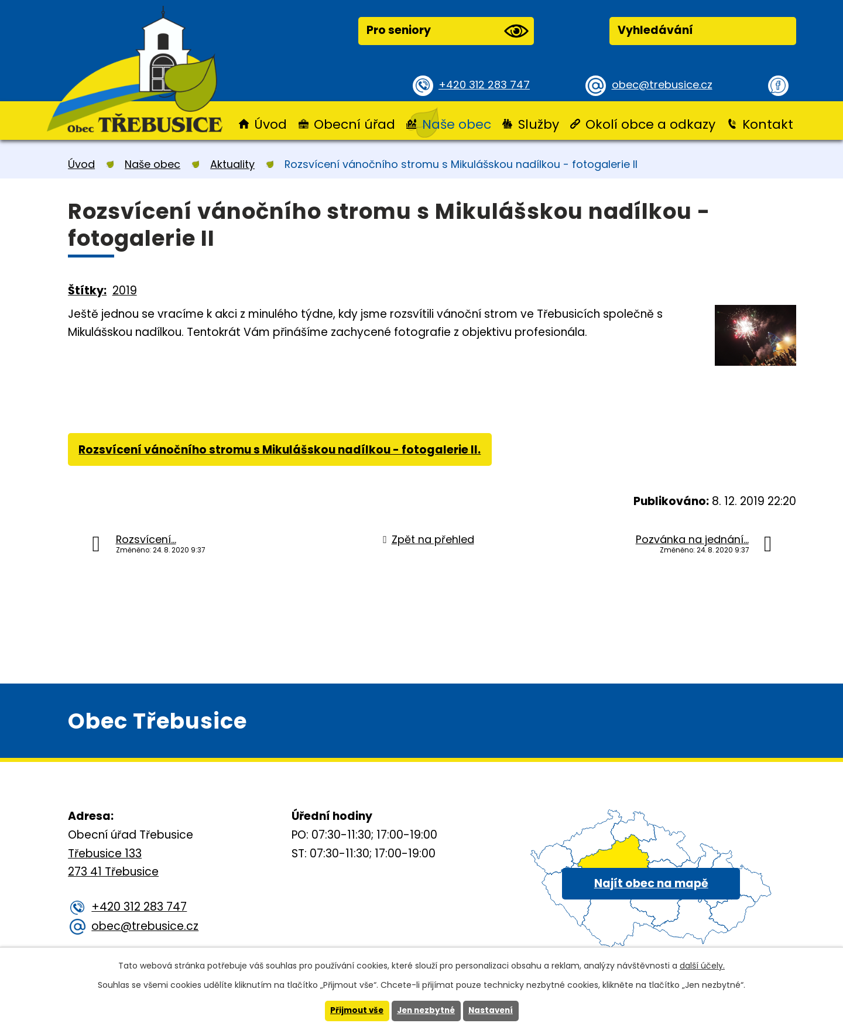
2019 (124, 290)
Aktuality (232, 164)
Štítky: (87, 290)
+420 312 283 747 (486, 84)
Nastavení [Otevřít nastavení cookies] (493, 1011)
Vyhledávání (655, 30)
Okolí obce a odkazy (650, 124)
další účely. (702, 965)
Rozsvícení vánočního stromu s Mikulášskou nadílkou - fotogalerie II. (281, 451)
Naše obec (456, 124)
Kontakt (767, 124)
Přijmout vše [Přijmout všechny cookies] (354, 1011)
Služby (538, 124)
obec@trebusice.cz (664, 84)
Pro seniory (447, 31)
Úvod (270, 124)
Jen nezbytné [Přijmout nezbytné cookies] (426, 1011)
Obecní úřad (354, 124)
